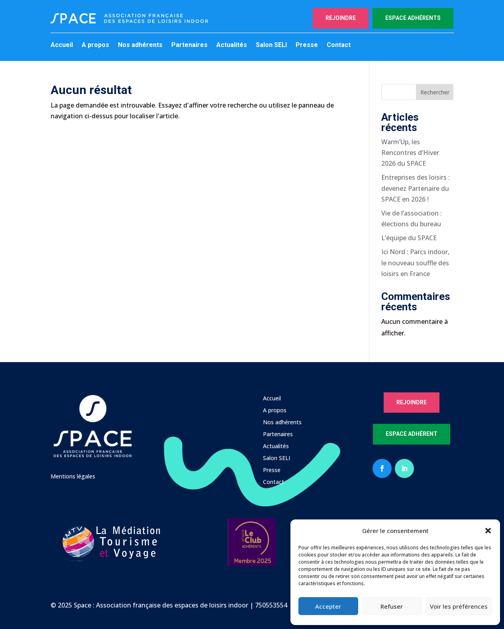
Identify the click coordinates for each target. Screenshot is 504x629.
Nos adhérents (140, 45)
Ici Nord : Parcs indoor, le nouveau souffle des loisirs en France (415, 262)
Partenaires (189, 45)
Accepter (328, 606)
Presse (307, 45)
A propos (95, 45)
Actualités (231, 45)
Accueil (62, 45)
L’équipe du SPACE (409, 237)
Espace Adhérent (411, 434)
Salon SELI (271, 45)
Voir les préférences (459, 606)
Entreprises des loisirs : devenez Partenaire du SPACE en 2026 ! (415, 188)
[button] (488, 531)
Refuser (391, 606)
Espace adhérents (413, 18)
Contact (339, 45)
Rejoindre (341, 18)
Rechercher (434, 92)
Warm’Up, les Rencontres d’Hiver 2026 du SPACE (410, 152)
